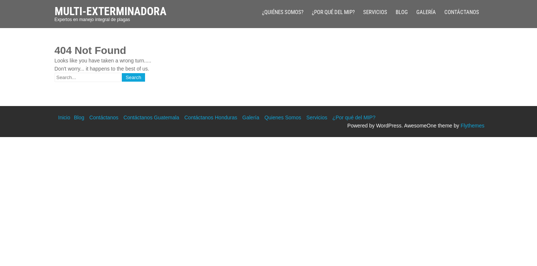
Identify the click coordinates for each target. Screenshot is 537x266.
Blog (402, 12)
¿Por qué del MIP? (333, 12)
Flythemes (473, 126)
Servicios (375, 12)
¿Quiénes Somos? (282, 12)
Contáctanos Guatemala (151, 117)
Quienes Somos (282, 117)
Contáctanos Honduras (210, 117)
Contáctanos (461, 12)
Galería (426, 12)
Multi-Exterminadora (110, 11)
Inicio (64, 117)
